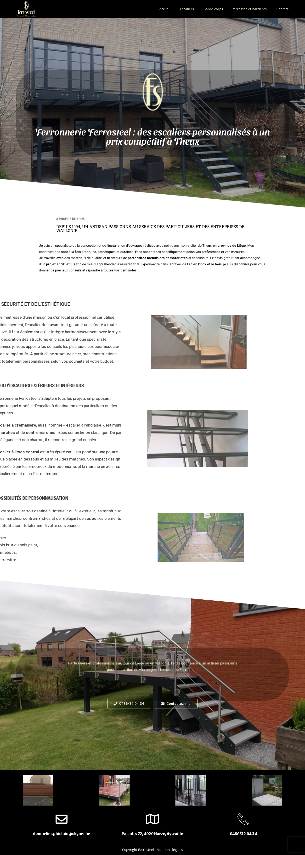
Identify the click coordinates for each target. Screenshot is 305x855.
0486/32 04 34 (243, 833)
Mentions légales (170, 849)
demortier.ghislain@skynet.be (61, 833)
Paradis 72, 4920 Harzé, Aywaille (152, 833)
